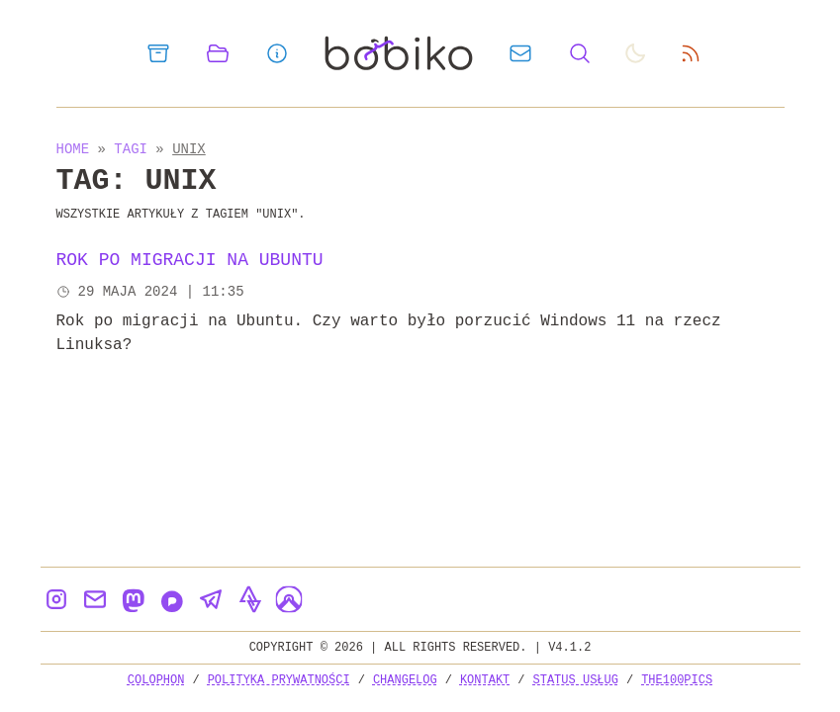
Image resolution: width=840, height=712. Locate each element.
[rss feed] (690, 53)
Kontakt (485, 679)
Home (73, 148)
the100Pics (676, 679)
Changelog (405, 679)
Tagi (134, 148)
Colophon (156, 679)
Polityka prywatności (279, 679)
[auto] (635, 53)
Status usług (575, 679)
